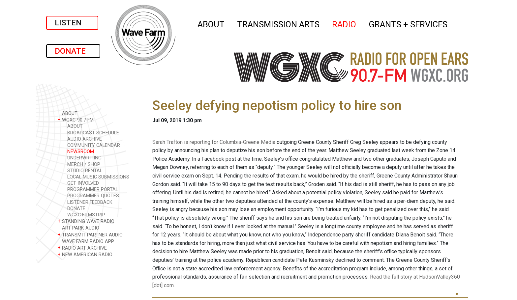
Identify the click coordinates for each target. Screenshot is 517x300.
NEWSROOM (80, 151)
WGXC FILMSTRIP (86, 215)
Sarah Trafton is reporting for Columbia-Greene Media (213, 142)
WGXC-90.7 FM (75, 120)
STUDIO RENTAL (84, 171)
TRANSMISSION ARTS (278, 23)
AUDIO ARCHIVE (84, 139)
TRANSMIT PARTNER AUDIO (90, 235)
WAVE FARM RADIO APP (85, 241)
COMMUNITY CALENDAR (93, 145)
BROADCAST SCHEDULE (93, 133)
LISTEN (72, 22)
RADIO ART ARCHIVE (82, 248)
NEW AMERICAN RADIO (84, 254)
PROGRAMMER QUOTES (93, 196)
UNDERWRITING (84, 158)
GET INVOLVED (83, 183)
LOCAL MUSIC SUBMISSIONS (98, 177)
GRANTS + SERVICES (408, 23)
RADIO (344, 23)
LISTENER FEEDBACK (89, 202)
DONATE (73, 51)
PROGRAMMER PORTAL (92, 189)
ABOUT (211, 23)
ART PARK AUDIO (78, 228)
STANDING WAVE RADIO (85, 221)
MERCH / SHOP (83, 164)
